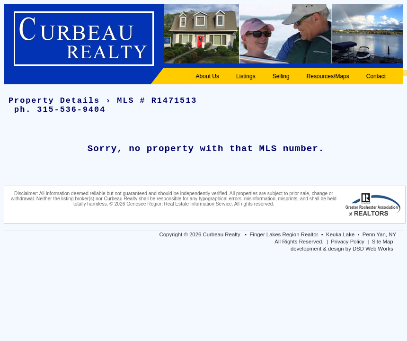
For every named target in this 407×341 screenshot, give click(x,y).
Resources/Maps (328, 76)
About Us (207, 76)
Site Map (382, 241)
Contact (376, 76)
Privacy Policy (347, 241)
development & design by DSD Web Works (342, 248)
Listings (246, 76)
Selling (281, 76)
